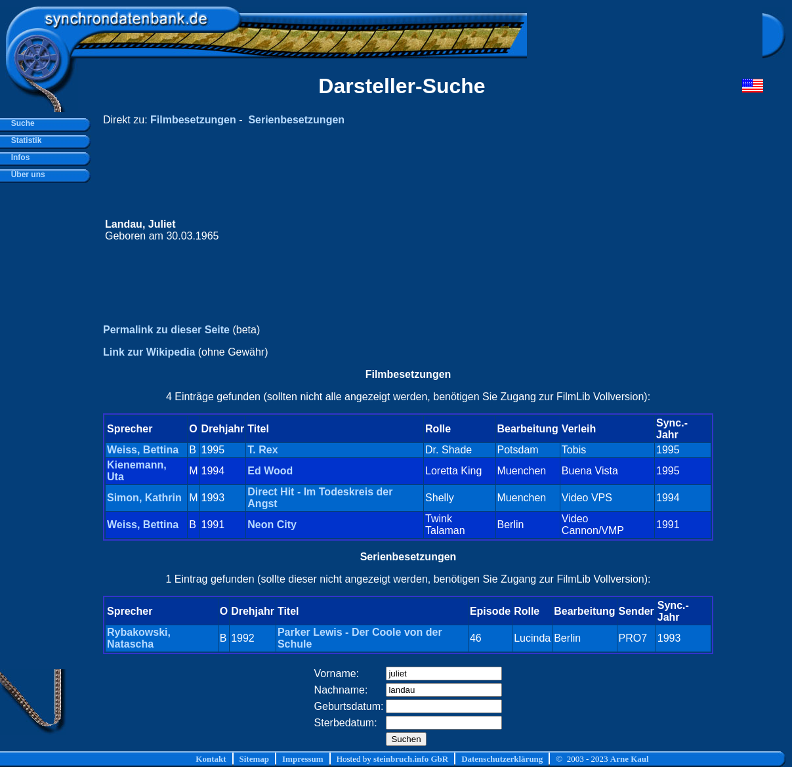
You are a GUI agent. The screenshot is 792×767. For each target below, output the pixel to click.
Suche (21, 123)
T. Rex (262, 449)
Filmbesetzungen (193, 119)
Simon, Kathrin (144, 497)
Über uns (26, 174)
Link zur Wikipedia (149, 352)
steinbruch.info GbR (410, 759)
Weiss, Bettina (142, 449)
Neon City (272, 524)
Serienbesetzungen (296, 119)
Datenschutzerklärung (502, 759)
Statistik (24, 140)
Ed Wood (270, 470)
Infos (18, 157)
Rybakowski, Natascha (139, 638)
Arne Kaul (629, 759)
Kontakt (211, 759)
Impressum (302, 759)
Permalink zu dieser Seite (166, 329)
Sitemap (255, 759)
